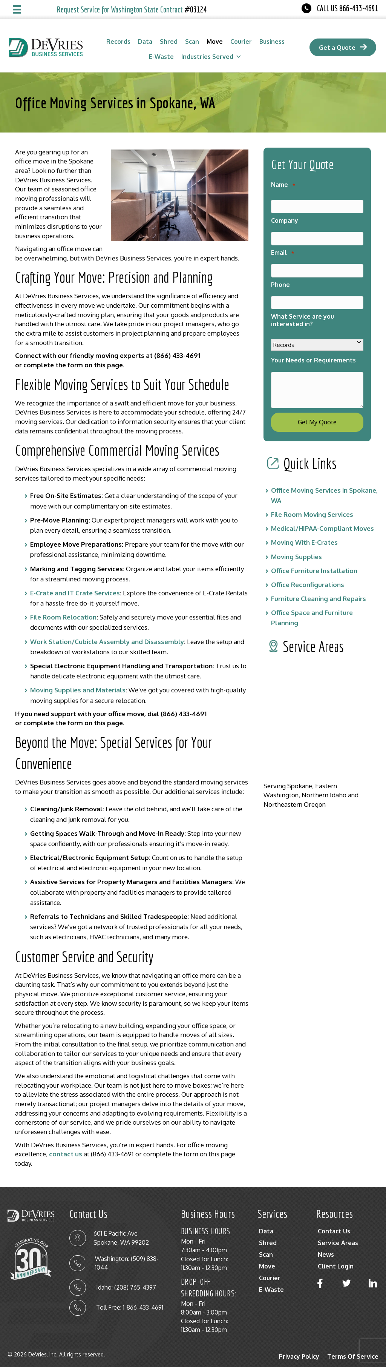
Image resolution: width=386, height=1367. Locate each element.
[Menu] (17, 9)
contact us (65, 1154)
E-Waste (161, 56)
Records (118, 41)
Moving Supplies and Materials (78, 690)
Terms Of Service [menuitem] (352, 1356)
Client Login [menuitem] (336, 1266)
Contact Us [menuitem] (334, 1231)
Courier (241, 41)
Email (282, 249)
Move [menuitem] (267, 1266)
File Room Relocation (63, 617)
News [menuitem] (326, 1254)
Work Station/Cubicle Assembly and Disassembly (107, 642)
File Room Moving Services (312, 506)
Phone (280, 280)
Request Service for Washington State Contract (132, 9)
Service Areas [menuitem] (338, 1243)
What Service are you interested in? (302, 314)
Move (215, 41)
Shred (169, 41)
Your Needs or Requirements (313, 354)
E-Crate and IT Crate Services (75, 593)
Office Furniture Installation (314, 562)
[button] (320, 1283)
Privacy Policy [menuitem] (299, 1356)
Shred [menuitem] (268, 1243)
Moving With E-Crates (304, 534)
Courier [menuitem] (269, 1278)
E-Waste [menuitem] (271, 1289)
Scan (192, 41)
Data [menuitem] (266, 1231)
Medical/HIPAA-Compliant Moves (322, 520)
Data (145, 41)
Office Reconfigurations (307, 576)
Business (272, 41)
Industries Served (211, 56)
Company (284, 218)
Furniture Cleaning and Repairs (318, 590)
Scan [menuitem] (266, 1254)
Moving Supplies (296, 548)
